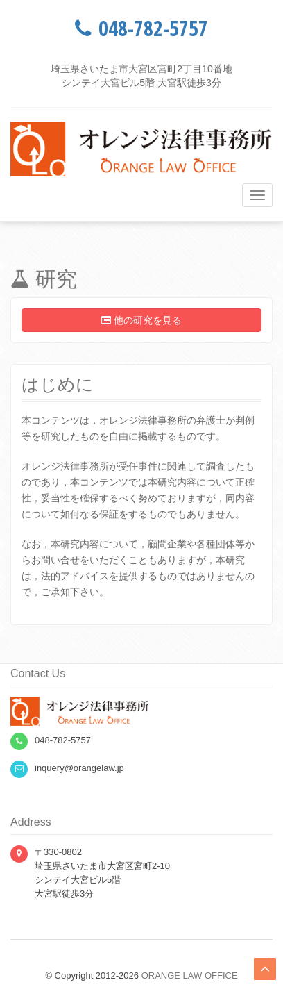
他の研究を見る (141, 320)
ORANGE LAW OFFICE (190, 975)
